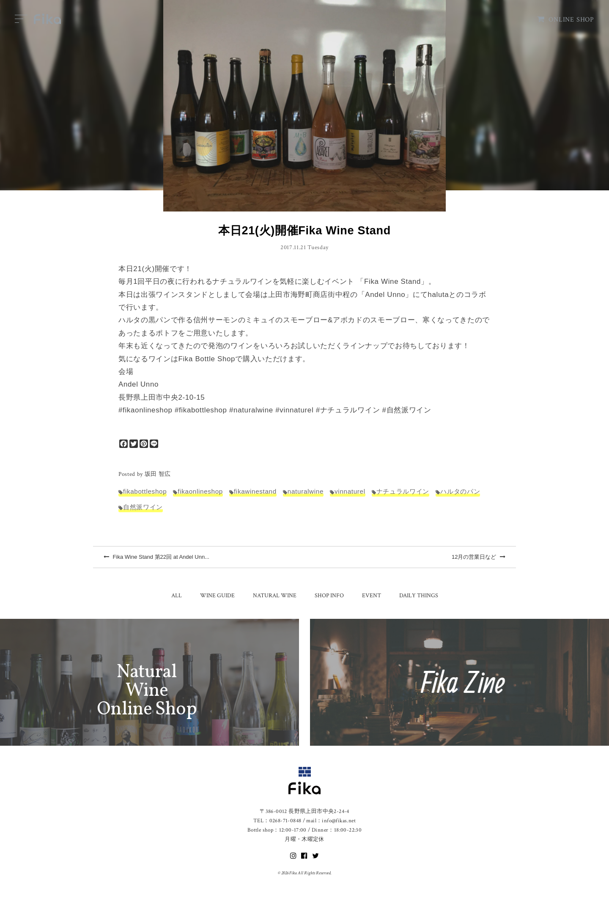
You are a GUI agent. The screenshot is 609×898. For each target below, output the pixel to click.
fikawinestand (255, 491)
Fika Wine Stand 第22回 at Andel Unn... (156, 557)
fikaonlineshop (200, 491)
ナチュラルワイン (402, 491)
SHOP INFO (329, 595)
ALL (176, 595)
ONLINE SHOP (565, 19)
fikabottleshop (145, 491)
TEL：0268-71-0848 (277, 820)
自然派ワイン (143, 507)
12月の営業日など (478, 557)
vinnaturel (350, 491)
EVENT (371, 595)
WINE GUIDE (217, 595)
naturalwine (306, 491)
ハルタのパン (460, 491)
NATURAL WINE (274, 595)
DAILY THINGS (418, 595)
